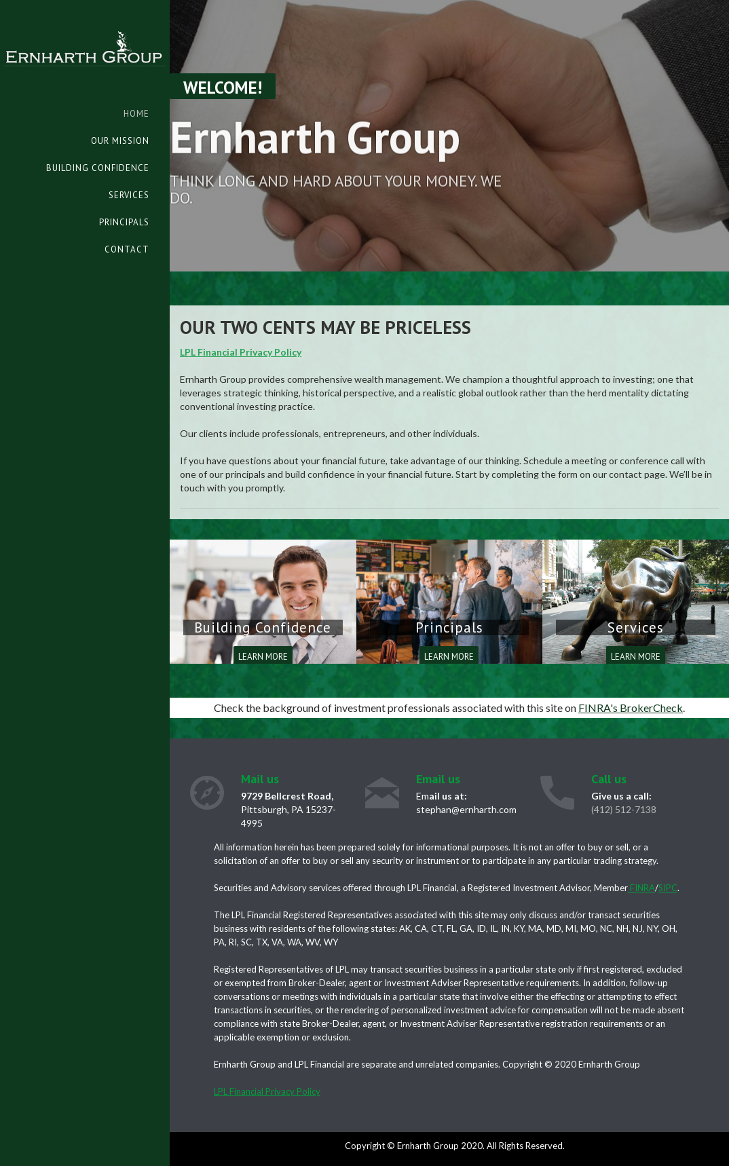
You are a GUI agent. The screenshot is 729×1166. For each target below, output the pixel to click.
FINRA (641, 887)
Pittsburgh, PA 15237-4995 (288, 809)
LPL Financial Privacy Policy (240, 352)
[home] (85, 33)
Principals (124, 222)
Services (129, 195)
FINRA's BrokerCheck (630, 707)
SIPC (667, 887)
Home (136, 113)
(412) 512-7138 (623, 809)
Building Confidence (97, 168)
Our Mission (120, 141)
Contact (127, 249)
